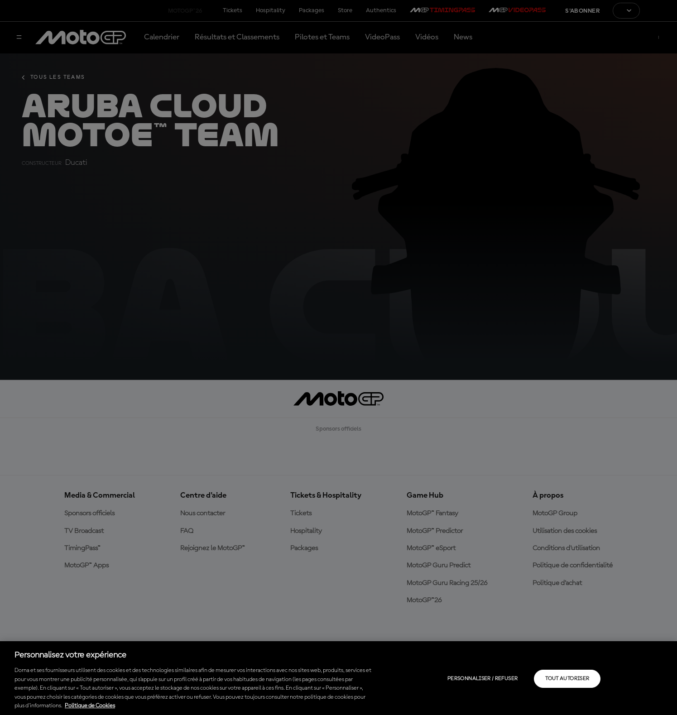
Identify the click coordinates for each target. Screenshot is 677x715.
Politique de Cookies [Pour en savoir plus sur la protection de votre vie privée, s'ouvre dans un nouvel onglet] (90, 706)
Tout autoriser (567, 678)
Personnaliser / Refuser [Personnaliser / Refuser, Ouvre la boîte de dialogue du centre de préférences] (482, 678)
